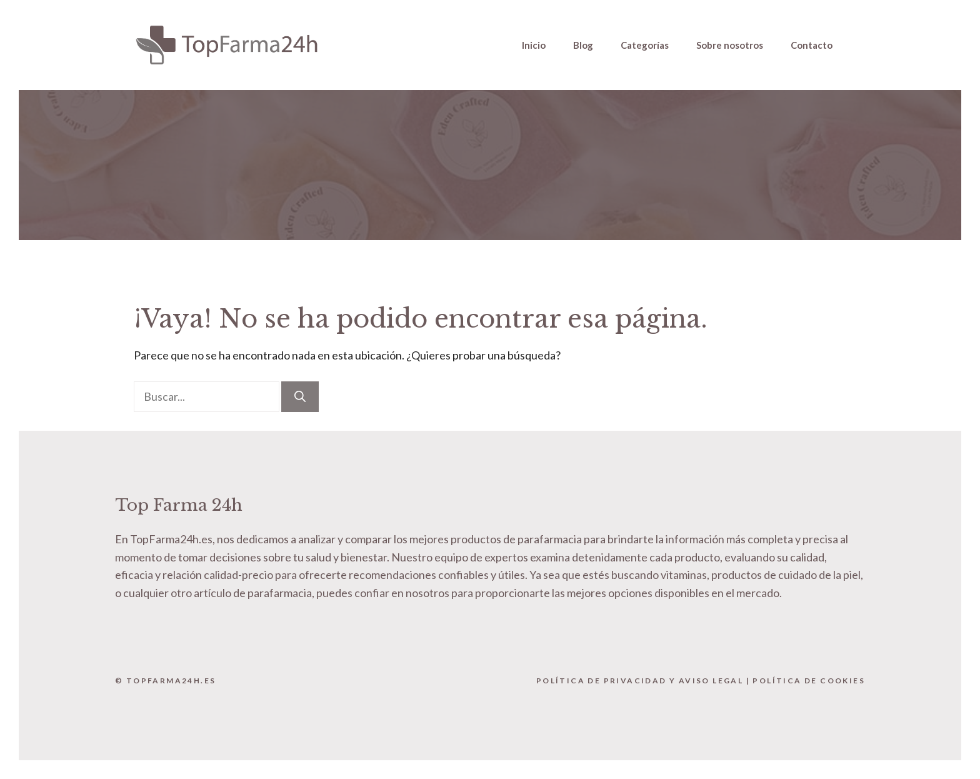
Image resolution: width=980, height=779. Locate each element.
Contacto (811, 45)
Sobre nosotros (729, 45)
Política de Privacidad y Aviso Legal (639, 680)
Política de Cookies (808, 680)
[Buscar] (300, 396)
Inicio (534, 45)
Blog (583, 45)
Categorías (645, 45)
